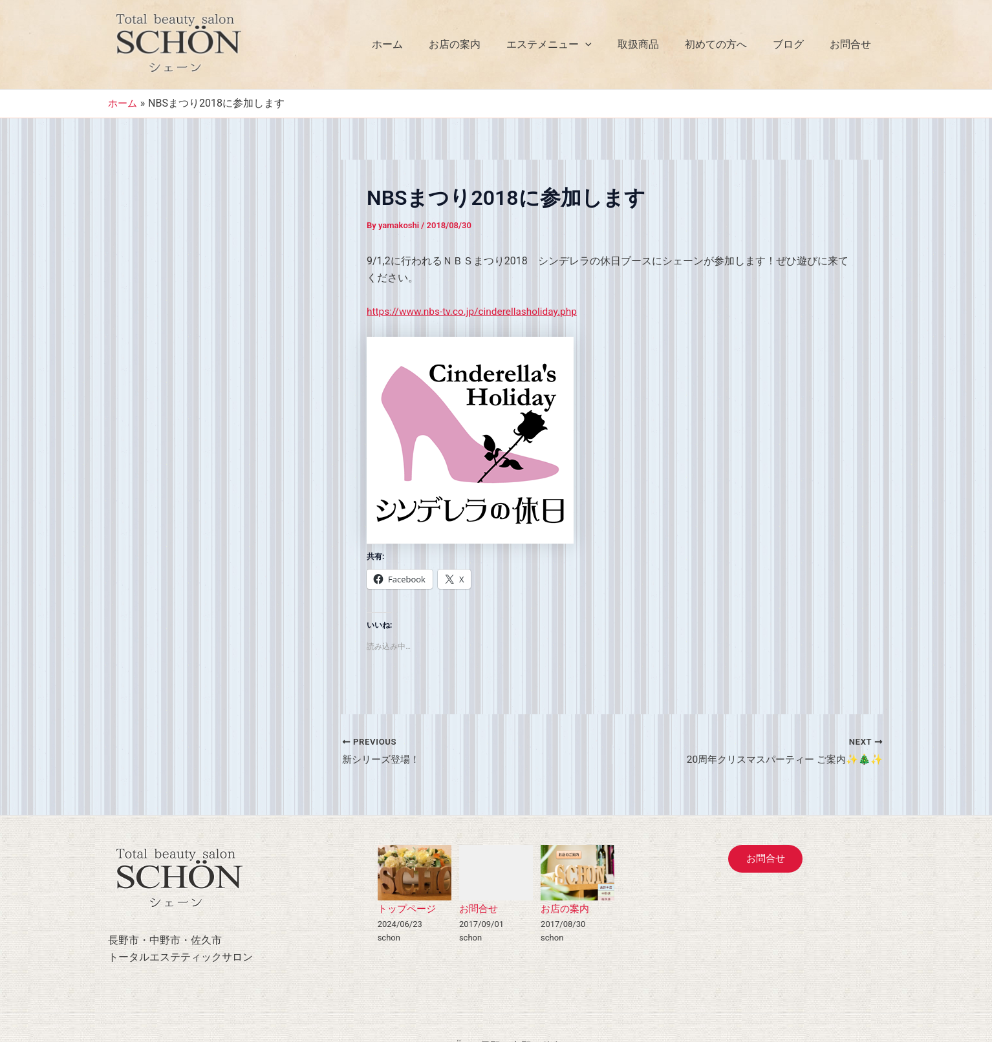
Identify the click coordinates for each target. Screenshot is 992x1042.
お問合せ (853, 44)
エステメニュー (572, 44)
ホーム (421, 44)
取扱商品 (656, 44)
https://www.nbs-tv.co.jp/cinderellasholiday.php (476, 311)
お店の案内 (483, 44)
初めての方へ (729, 44)
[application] (608, 44)
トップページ (409, 909)
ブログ (796, 44)
